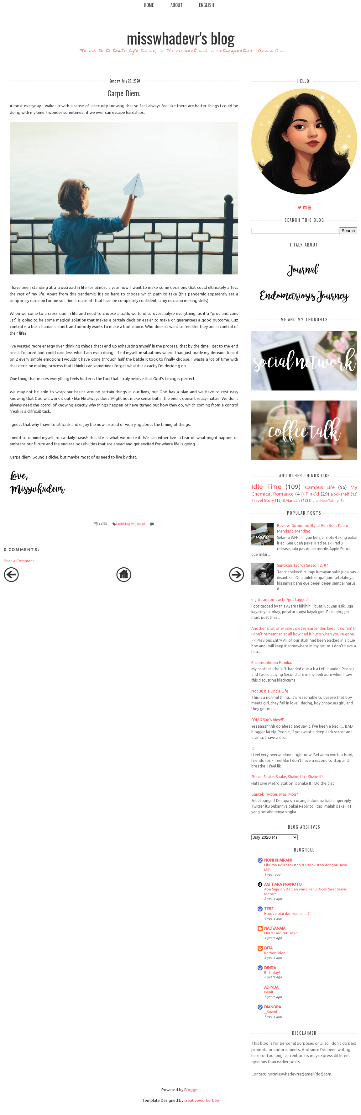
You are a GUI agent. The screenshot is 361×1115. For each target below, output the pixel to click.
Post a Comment (19, 561)
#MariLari (291, 500)
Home (149, 5)
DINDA (270, 968)
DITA (268, 948)
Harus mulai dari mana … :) (286, 913)
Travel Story (262, 500)
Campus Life (320, 487)
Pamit (269, 992)
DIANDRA (272, 1007)
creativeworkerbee (201, 1100)
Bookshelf (340, 494)
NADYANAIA (274, 928)
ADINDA (271, 987)
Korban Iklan (274, 953)
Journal (141, 524)
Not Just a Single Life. (270, 691)
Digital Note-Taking (324, 500)
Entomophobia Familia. (271, 663)
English (206, 5)
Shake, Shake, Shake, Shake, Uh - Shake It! (287, 777)
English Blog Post (125, 524)
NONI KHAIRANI (278, 860)
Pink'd (312, 493)
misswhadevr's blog (180, 37)
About (176, 5)
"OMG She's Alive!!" (268, 720)
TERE (269, 909)
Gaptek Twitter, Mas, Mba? (274, 794)
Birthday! (272, 972)
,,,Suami (270, 1012)
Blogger (191, 1089)
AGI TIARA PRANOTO (283, 884)
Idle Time (266, 486)
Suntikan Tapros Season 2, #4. (303, 565)
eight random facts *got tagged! (280, 599)
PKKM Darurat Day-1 (281, 933)
